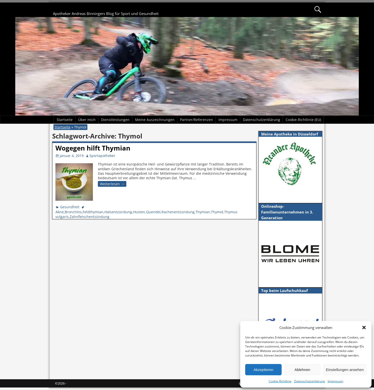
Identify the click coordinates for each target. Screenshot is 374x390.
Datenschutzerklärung (309, 381)
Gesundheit (69, 206)
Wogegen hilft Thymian (92, 148)
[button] (364, 327)
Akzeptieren (263, 370)
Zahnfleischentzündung (89, 216)
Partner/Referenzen (196, 119)
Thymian (202, 212)
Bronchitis (73, 212)
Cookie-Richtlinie (280, 381)
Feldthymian (93, 212)
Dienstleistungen (115, 119)
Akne (59, 212)
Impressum (335, 381)
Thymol (217, 212)
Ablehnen (302, 370)
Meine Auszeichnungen (155, 119)
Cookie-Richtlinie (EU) (303, 119)
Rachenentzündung (178, 212)
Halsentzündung (118, 212)
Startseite (65, 119)
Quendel (153, 212)
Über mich (87, 119)
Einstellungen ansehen (345, 370)
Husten (139, 212)
